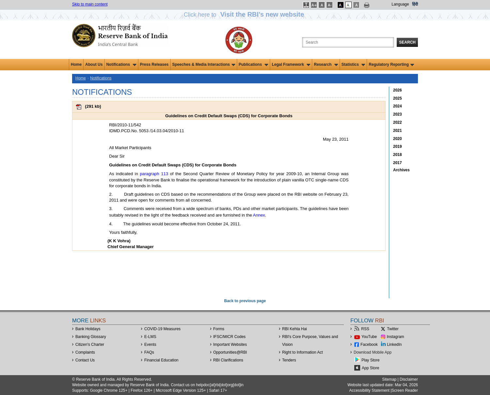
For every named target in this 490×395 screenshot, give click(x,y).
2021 (397, 130)
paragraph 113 (154, 173)
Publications (253, 64)
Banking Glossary (90, 336)
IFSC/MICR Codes (229, 336)
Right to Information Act (302, 352)
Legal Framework (291, 64)
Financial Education (161, 360)
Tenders (289, 360)
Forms (218, 329)
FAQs (149, 352)
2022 (397, 122)
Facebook (369, 344)
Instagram (395, 336)
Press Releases (154, 64)
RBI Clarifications (228, 360)
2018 (397, 154)
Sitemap (389, 379)
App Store (370, 368)
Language (400, 4)
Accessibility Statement (369, 390)
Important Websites (230, 344)
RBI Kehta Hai (294, 329)
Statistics (353, 64)
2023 (397, 114)
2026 (397, 90)
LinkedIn (394, 344)
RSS (365, 329)
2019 (397, 146)
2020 (397, 138)
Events (150, 344)
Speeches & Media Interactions (203, 64)
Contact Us (85, 360)
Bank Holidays (87, 329)
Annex (259, 215)
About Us (93, 64)
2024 (397, 106)
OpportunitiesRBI (230, 352)
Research (326, 64)
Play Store (370, 360)
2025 (397, 98)
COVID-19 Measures (162, 329)
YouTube (369, 336)
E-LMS (150, 336)
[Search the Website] (348, 42)
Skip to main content (90, 4)
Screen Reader (404, 390)
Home (76, 64)
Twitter (392, 329)
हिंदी (415, 4)
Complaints (85, 352)
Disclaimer (409, 379)
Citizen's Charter (89, 344)
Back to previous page (245, 301)
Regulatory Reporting (391, 64)
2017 (397, 163)
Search (407, 42)
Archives (401, 170)
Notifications (121, 64)
